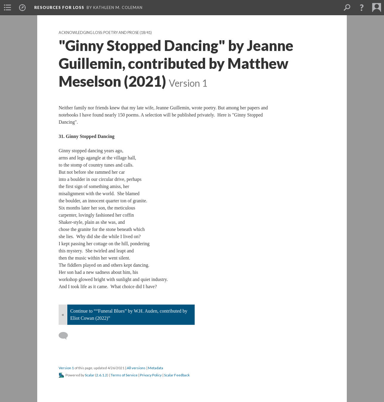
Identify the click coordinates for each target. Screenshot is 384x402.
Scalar (89, 375)
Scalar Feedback (177, 375)
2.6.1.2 (101, 375)
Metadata (155, 368)
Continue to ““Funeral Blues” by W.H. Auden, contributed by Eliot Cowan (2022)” (128, 314)
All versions (136, 368)
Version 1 (66, 368)
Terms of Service (124, 375)
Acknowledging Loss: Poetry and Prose (99, 32)
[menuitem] (7, 7)
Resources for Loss (59, 7)
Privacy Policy (151, 375)
